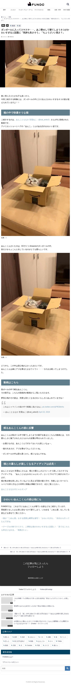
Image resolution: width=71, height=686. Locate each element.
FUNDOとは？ (8, 657)
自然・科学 (57, 9)
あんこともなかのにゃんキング (14, 489)
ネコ (51, 641)
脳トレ (56, 645)
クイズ (47, 645)
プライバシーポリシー (11, 662)
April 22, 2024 (44, 412)
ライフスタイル (39, 9)
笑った (7, 641)
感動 (49, 637)
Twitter (60, 641)
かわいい (32, 637)
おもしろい (41, 641)
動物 (49, 9)
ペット (64, 637)
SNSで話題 (66, 9)
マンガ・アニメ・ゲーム (26, 9)
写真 (38, 645)
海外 (23, 637)
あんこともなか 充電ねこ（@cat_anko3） (33, 120)
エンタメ (13, 9)
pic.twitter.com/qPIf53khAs (53, 407)
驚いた (7, 637)
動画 (13, 25)
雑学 (4, 9)
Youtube (29, 645)
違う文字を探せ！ (19, 641)
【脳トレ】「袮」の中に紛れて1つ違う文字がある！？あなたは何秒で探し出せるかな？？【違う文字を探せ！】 (39, 551)
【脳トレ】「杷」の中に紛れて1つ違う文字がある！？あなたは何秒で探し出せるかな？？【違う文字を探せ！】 (32, 547)
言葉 (14, 645)
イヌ (41, 637)
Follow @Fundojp (46, 589)
